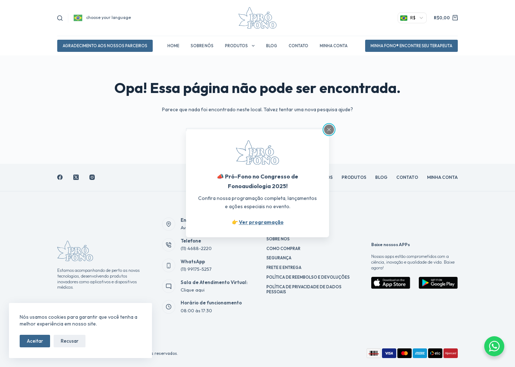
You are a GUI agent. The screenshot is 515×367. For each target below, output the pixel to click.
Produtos (241, 45)
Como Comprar (283, 248)
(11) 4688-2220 (196, 248)
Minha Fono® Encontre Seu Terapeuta (411, 45)
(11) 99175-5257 (196, 269)
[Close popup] (329, 129)
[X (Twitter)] (76, 177)
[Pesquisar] (60, 18)
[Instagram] (92, 177)
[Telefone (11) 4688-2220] (169, 245)
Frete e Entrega (283, 267)
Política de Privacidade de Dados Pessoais (304, 289)
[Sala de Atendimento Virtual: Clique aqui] (169, 286)
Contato (298, 45)
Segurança (278, 257)
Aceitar (35, 341)
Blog (271, 45)
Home (173, 45)
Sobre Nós (202, 45)
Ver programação (261, 222)
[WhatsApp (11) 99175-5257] (169, 265)
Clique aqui (193, 290)
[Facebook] (60, 177)
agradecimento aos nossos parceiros (105, 45)
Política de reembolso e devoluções (308, 277)
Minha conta (334, 45)
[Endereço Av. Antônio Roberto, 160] (169, 224)
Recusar (69, 341)
